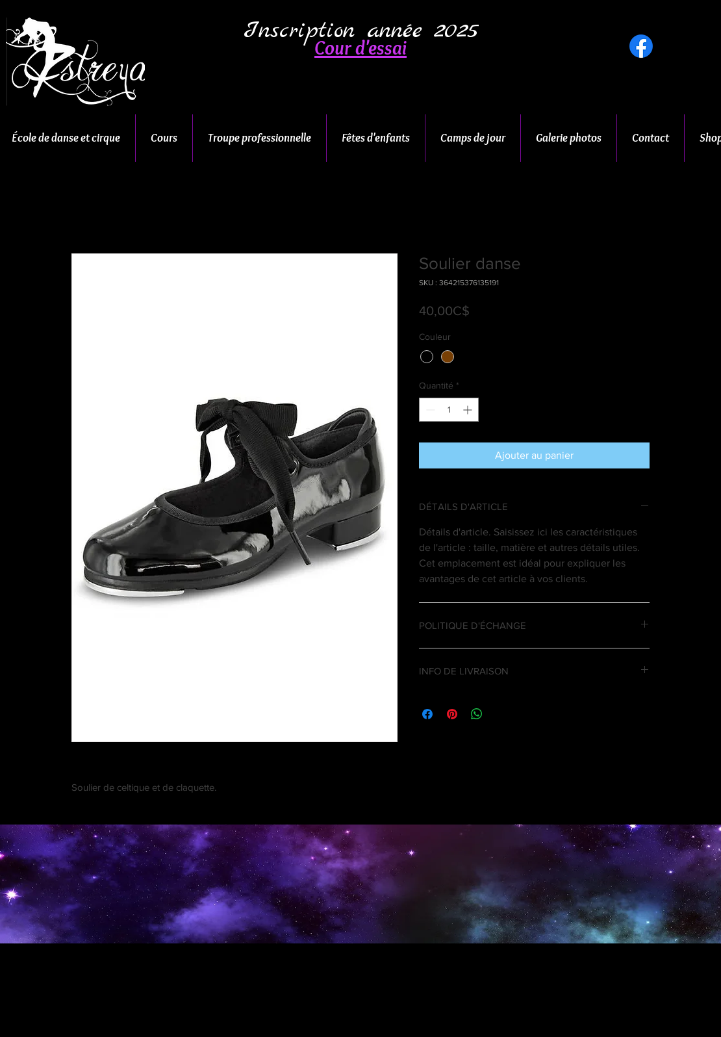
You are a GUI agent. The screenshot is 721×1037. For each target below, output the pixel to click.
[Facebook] (641, 46)
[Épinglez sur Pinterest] (452, 714)
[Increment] (469, 409)
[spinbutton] (449, 409)
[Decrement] (429, 409)
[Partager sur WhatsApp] (477, 714)
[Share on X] (501, 714)
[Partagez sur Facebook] (427, 714)
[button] (360, 48)
